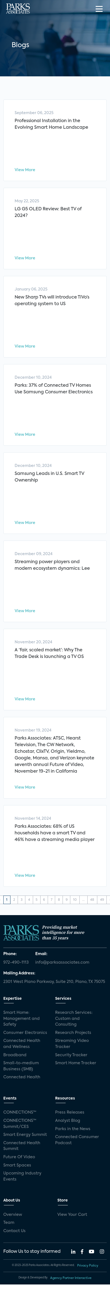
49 (102, 900)
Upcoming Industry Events (22, 1176)
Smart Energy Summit (25, 1135)
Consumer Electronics (25, 1033)
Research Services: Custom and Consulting (74, 1018)
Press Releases (69, 1112)
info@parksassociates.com (62, 962)
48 (92, 900)
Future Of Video (19, 1157)
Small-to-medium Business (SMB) (21, 1066)
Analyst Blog (67, 1121)
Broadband (14, 1055)
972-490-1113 (16, 962)
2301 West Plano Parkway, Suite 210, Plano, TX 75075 (54, 982)
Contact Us (14, 1231)
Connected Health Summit (21, 1146)
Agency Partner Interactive (71, 1278)
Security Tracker (71, 1055)
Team (8, 1223)
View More (25, 170)
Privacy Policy (87, 1265)
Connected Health (21, 1077)
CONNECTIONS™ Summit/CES (19, 1124)
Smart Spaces (17, 1165)
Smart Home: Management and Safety (21, 1018)
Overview (12, 1215)
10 (75, 900)
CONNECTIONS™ (19, 1112)
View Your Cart (72, 1215)
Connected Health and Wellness (21, 1044)
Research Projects (73, 1033)
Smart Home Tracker (75, 1063)
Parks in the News (72, 1129)
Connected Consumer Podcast (77, 1140)
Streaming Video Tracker (72, 1044)
